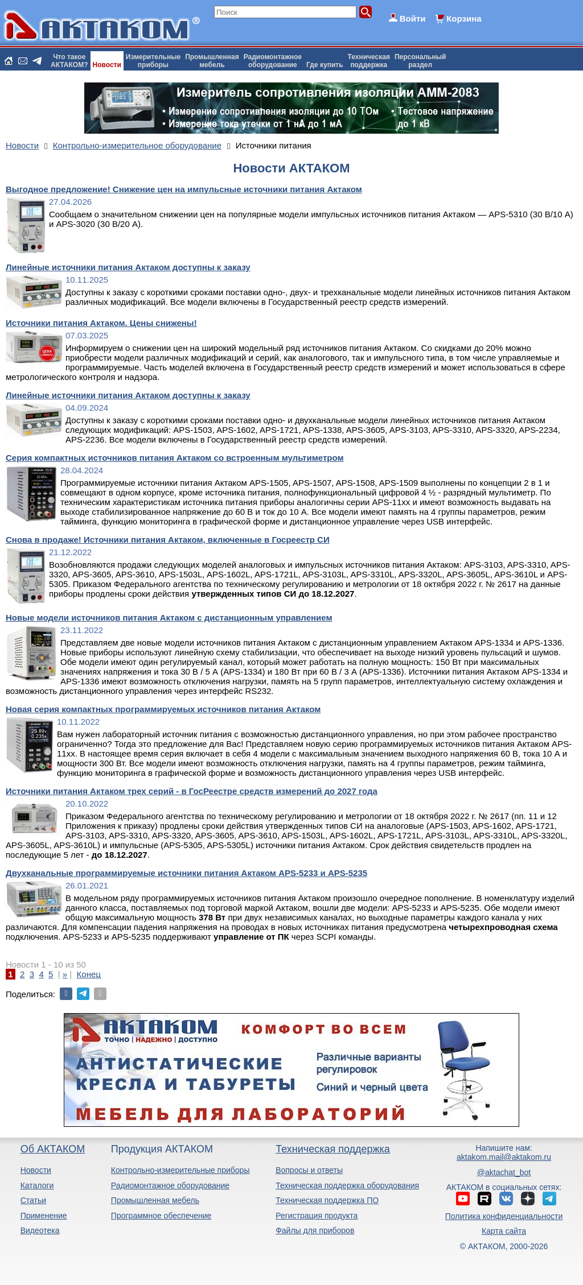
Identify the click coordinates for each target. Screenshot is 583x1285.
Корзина (463, 18)
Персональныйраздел (420, 61)
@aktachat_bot (504, 1172)
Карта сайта (504, 1231)
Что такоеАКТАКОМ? (69, 61)
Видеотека (40, 1230)
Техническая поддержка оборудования (347, 1185)
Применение (43, 1215)
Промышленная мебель (155, 1200)
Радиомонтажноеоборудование (273, 61)
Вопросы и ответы (309, 1170)
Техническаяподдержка (369, 61)
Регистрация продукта (317, 1215)
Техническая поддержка (333, 1149)
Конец (89, 974)
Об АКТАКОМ (52, 1149)
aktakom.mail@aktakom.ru (504, 1157)
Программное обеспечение (161, 1215)
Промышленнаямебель (212, 61)
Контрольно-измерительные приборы (180, 1170)
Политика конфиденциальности (504, 1216)
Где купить (324, 65)
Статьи (33, 1200)
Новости (107, 65)
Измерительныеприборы (153, 61)
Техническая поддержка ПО (327, 1200)
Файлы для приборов (315, 1230)
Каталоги (37, 1185)
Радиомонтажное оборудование (170, 1185)
